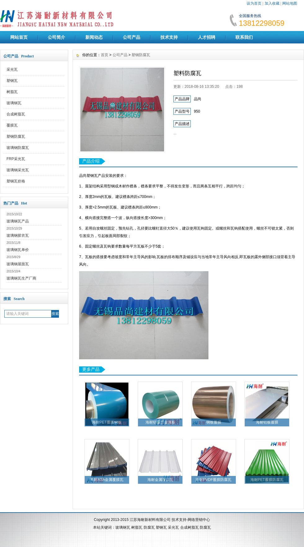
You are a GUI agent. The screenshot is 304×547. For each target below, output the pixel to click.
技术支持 (169, 37)
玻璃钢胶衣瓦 (18, 235)
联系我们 (244, 37)
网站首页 (19, 37)
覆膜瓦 (12, 125)
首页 (104, 55)
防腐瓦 (149, 527)
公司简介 (56, 37)
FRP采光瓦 (16, 159)
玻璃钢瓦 (14, 103)
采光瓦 (12, 69)
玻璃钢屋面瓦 (18, 264)
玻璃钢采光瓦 (18, 170)
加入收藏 (272, 3)
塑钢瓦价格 (16, 181)
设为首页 (254, 3)
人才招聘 (206, 37)
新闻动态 (94, 37)
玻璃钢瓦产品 (18, 221)
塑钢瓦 (12, 80)
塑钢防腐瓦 (16, 136)
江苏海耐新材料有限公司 (150, 520)
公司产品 (131, 37)
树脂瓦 (12, 92)
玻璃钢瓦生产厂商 (21, 278)
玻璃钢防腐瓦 (18, 148)
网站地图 (289, 3)
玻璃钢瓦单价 (18, 250)
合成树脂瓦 (16, 114)
